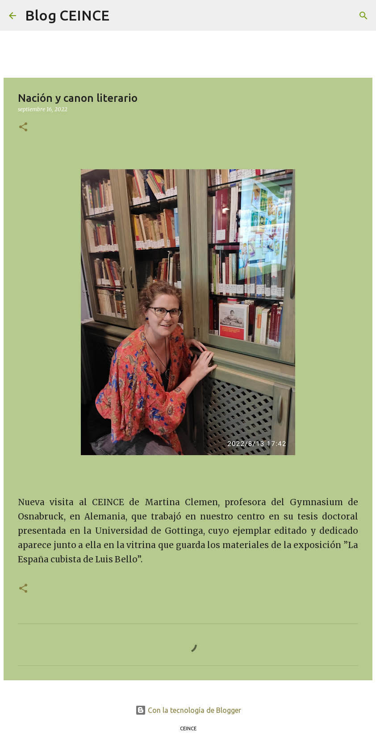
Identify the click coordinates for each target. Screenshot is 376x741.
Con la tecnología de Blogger (188, 710)
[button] (23, 127)
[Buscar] (122, 15)
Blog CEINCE (67, 15)
